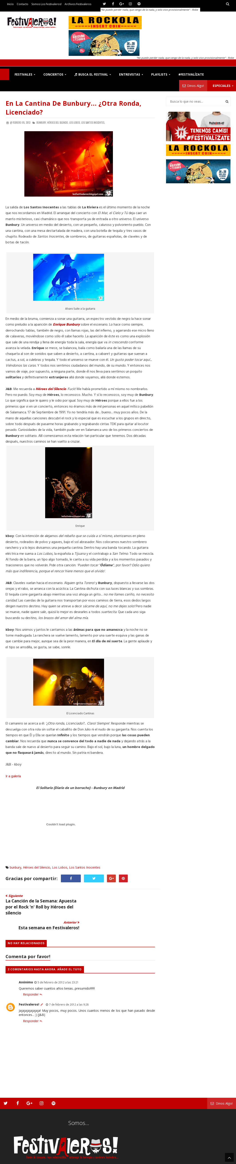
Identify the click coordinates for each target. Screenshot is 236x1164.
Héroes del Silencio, (58, 122)
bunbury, (41, 122)
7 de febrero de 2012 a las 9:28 (69, 989)
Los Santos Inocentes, (93, 122)
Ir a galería (13, 776)
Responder (31, 979)
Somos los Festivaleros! (46, 4)
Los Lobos (59, 867)
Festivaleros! (29, 989)
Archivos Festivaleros (78, 4)
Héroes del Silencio (51, 389)
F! (4, 74)
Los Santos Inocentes (84, 867)
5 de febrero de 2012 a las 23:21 (58, 967)
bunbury (15, 867)
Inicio (10, 4)
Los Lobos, (75, 122)
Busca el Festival (91, 74)
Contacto (22, 4)
